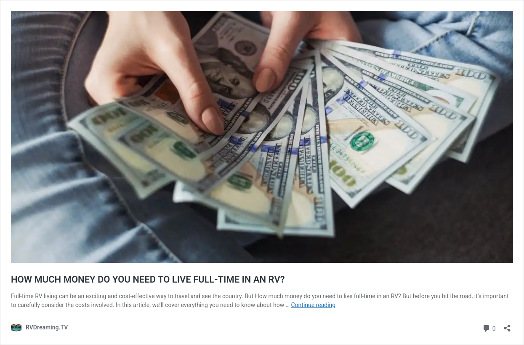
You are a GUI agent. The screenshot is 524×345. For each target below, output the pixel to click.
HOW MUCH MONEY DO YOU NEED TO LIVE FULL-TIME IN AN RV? (148, 279)
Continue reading (313, 305)
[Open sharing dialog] (507, 325)
